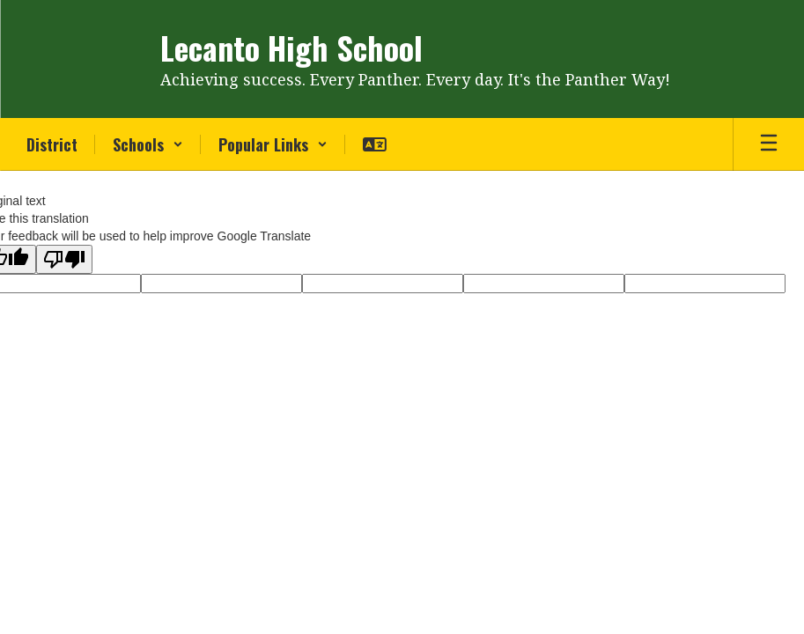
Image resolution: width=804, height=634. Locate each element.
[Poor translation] (64, 259)
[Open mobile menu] (769, 144)
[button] (148, 144)
